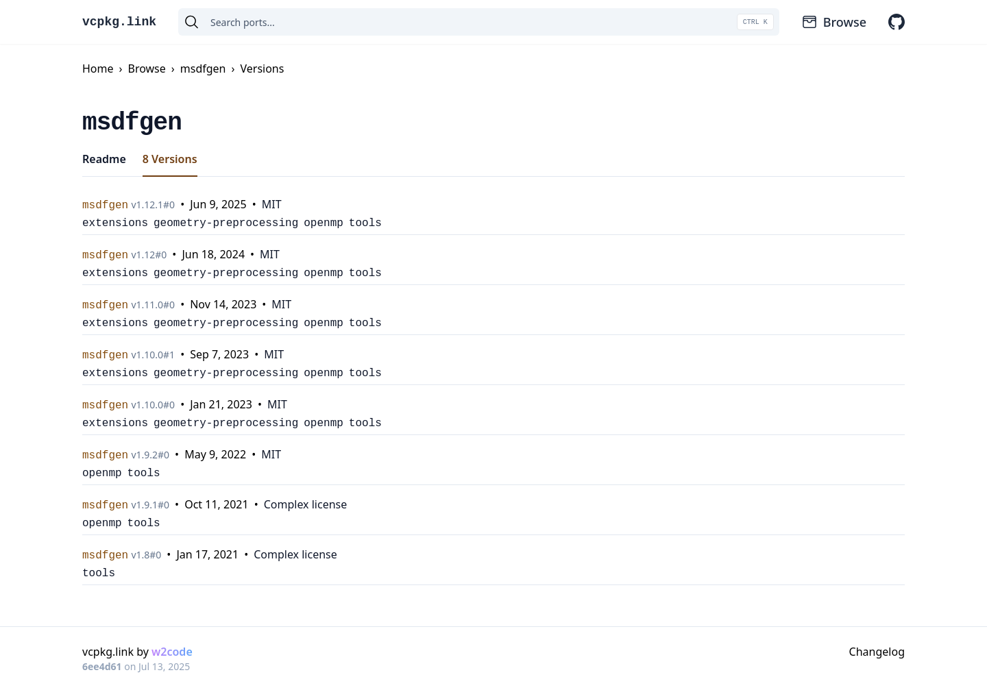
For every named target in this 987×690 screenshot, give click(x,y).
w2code (172, 651)
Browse (833, 22)
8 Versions (170, 159)
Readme (104, 159)
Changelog (877, 651)
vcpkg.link (119, 22)
